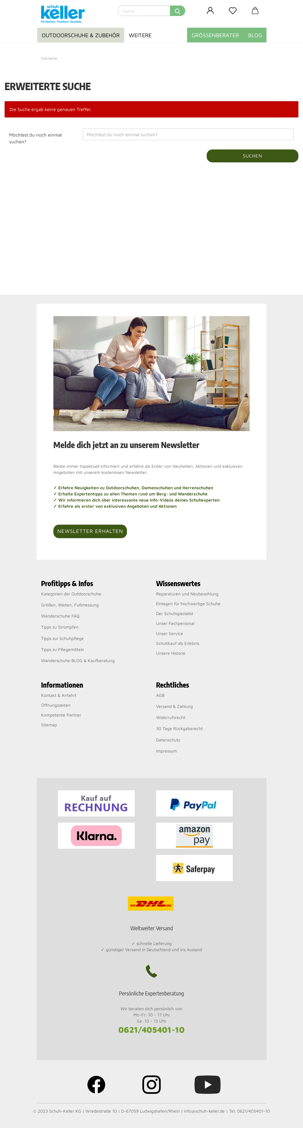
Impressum (166, 750)
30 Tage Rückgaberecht (179, 728)
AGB (160, 695)
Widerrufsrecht (170, 717)
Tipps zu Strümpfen (60, 627)
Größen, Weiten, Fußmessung (70, 604)
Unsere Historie (171, 653)
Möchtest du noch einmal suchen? (35, 138)
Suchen (252, 155)
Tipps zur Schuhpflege (62, 638)
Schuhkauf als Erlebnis (177, 643)
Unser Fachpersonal (175, 623)
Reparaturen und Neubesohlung (187, 593)
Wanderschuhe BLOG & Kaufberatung (78, 660)
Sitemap (49, 724)
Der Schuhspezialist (174, 613)
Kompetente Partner (61, 714)
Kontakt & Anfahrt (58, 695)
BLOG (255, 35)
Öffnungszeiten (56, 705)
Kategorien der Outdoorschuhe (71, 593)
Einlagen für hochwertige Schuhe (188, 603)
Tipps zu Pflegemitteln (62, 649)
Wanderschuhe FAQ (60, 615)
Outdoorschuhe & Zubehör (81, 35)
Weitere (140, 35)
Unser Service (169, 633)
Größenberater (215, 35)
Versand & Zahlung (174, 706)
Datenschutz (168, 739)
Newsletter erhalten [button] (90, 531)
